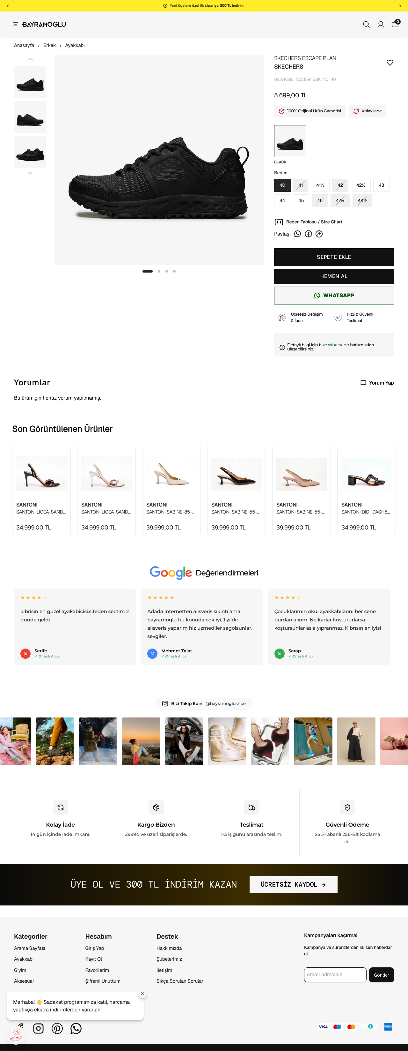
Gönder (381, 975)
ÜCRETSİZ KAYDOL (294, 885)
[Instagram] (38, 1028)
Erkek (52, 45)
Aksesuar (24, 981)
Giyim (20, 970)
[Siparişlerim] (381, 24)
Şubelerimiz (169, 959)
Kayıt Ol (93, 959)
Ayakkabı (74, 45)
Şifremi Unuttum (103, 981)
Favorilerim (97, 970)
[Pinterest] (57, 1028)
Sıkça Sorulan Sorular (180, 981)
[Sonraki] (400, 5)
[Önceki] (8, 5)
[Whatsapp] (76, 1028)
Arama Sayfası (29, 948)
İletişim (164, 970)
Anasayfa (27, 45)
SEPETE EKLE (334, 257)
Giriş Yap (94, 948)
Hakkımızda (169, 948)
